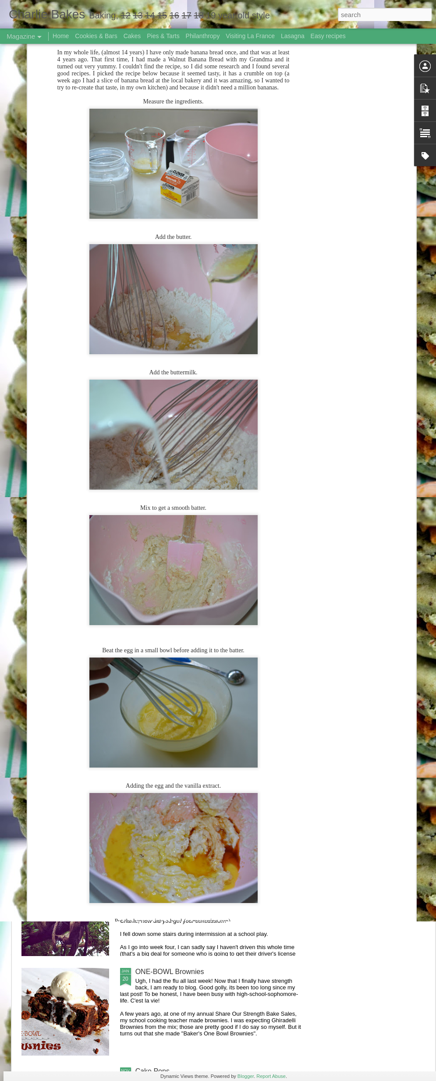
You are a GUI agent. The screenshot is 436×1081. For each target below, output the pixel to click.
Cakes (132, 35)
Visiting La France (250, 35)
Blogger (245, 1076)
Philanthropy (203, 35)
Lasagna (293, 35)
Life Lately (151, 872)
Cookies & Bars (96, 35)
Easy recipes (328, 35)
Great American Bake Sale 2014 (185, 772)
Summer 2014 (157, 673)
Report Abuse (271, 1076)
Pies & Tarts (163, 35)
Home (61, 35)
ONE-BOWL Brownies (169, 971)
